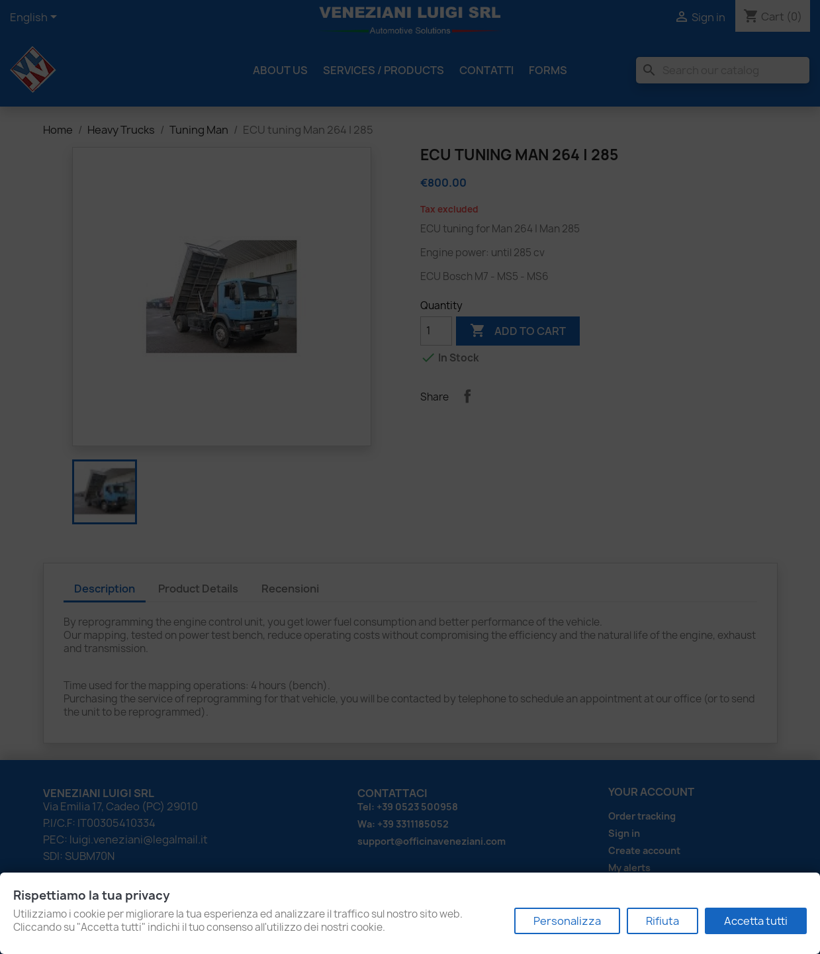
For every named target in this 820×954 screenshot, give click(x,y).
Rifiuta (662, 921)
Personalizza (567, 921)
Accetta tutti (756, 921)
